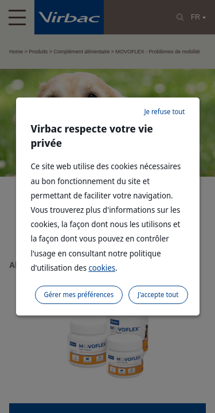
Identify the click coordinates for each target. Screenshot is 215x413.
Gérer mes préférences (79, 294)
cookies (101, 267)
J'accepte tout (158, 294)
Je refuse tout (164, 111)
